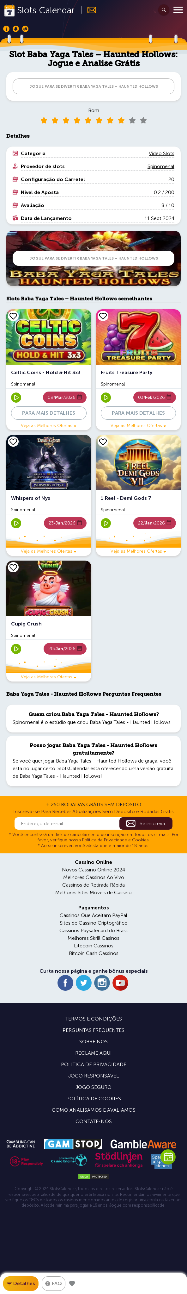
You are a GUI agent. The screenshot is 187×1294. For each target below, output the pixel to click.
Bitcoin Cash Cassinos (93, 953)
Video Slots (161, 153)
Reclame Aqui (93, 1053)
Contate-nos (93, 1121)
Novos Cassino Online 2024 (93, 870)
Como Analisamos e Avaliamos (94, 1110)
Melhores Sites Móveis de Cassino (93, 892)
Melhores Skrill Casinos (93, 938)
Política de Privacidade (93, 1064)
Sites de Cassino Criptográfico (94, 923)
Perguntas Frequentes (93, 1030)
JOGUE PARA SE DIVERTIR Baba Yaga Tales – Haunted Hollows (93, 86)
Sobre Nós (93, 1042)
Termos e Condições (93, 1019)
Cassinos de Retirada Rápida (93, 885)
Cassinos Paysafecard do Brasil (93, 930)
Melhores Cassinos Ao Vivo (93, 877)
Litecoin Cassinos (93, 946)
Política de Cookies (93, 1099)
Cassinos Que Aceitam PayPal (93, 915)
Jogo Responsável (93, 1076)
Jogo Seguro (93, 1087)
